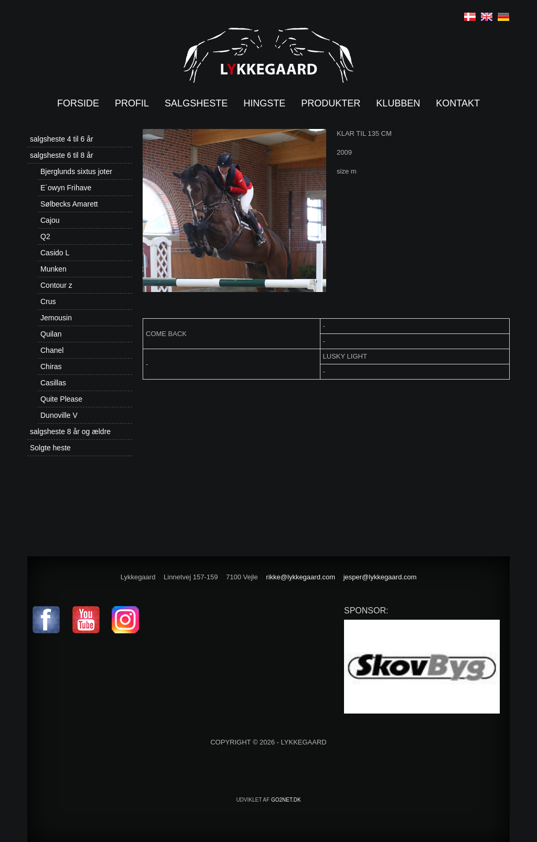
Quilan (50, 334)
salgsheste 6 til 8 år (61, 155)
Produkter (330, 103)
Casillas (53, 383)
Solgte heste (50, 448)
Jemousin (56, 318)
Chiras (50, 366)
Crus (48, 301)
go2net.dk (286, 800)
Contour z (56, 285)
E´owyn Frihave (65, 187)
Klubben (398, 103)
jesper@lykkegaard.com (380, 577)
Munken (53, 269)
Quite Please (61, 399)
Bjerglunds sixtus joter (76, 171)
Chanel (51, 350)
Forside (78, 103)
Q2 (45, 236)
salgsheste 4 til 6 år (61, 139)
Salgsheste (196, 103)
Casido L (54, 253)
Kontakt (458, 103)
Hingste (264, 103)
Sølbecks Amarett (69, 204)
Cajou (50, 220)
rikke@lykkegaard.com (300, 577)
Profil (132, 103)
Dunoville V (59, 415)
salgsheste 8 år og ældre (70, 431)
